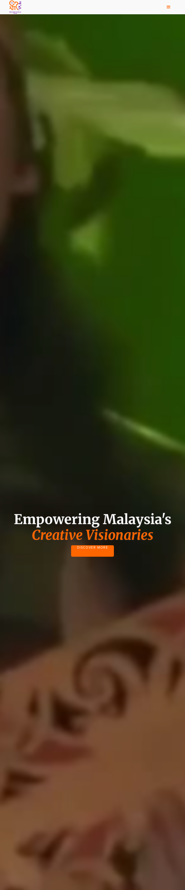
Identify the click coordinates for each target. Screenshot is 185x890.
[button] (168, 7)
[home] (15, 7)
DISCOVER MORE (92, 548)
